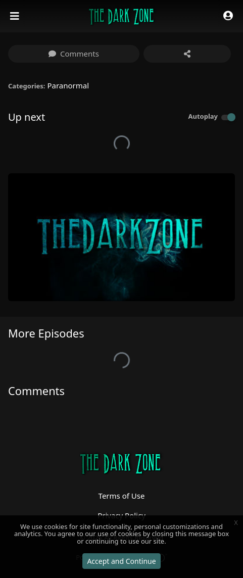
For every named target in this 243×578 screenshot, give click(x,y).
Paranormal (68, 85)
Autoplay (203, 116)
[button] (228, 16)
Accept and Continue (121, 561)
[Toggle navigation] (15, 16)
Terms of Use (122, 496)
